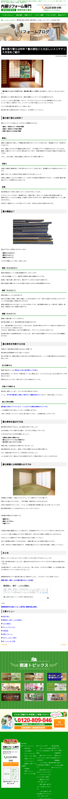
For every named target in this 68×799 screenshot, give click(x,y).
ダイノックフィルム (9, 627)
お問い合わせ (56, 762)
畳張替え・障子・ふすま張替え (12, 620)
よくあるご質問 (59, 765)
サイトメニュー (57, 767)
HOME (24, 743)
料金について (28, 15)
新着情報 (57, 760)
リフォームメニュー (8, 15)
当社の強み (19, 15)
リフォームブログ (51, 15)
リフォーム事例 (39, 15)
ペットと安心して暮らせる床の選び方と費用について (44, 765)
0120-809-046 (51, 7)
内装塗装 (5, 631)
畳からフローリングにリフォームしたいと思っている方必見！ (44, 758)
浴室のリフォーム (29, 758)
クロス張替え (7, 624)
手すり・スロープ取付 (10, 638)
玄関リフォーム (7, 634)
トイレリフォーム (29, 761)
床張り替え (28, 748)
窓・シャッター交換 (9, 641)
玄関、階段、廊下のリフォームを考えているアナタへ (44, 786)
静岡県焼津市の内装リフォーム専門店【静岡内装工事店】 (19, 607)
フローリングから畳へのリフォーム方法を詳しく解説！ (44, 751)
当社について (62, 15)
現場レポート (58, 755)
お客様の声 (58, 753)
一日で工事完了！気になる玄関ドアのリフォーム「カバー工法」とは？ (44, 794)
